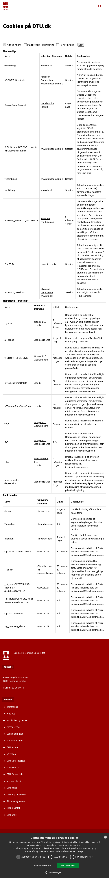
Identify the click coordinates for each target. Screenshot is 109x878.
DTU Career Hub (14, 774)
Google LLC (40, 322)
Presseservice (14, 727)
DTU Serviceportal (16, 760)
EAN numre (12, 747)
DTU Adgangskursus (16, 794)
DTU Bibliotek (13, 808)
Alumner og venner (16, 801)
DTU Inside (12, 787)
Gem (81, 44)
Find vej (11, 713)
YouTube (45, 218)
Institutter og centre (17, 720)
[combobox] (105, 837)
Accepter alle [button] (68, 865)
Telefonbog (12, 706)
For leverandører (15, 740)
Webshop (11, 754)
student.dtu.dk (14, 781)
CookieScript (47, 103)
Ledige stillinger (15, 733)
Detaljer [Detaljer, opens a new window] (80, 851)
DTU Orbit (12, 814)
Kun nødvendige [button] (42, 865)
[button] (104, 6)
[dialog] (54, 855)
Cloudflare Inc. (44, 566)
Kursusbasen (13, 767)
